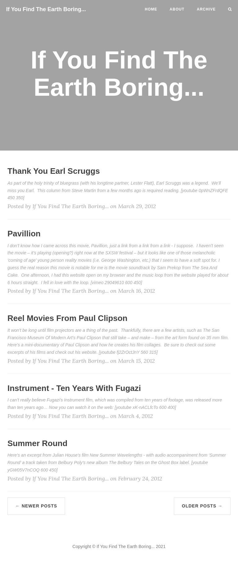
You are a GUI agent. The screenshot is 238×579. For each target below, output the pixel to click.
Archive (206, 9)
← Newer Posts (36, 505)
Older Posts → (202, 505)
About (177, 9)
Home (151, 9)
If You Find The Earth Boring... (46, 9)
